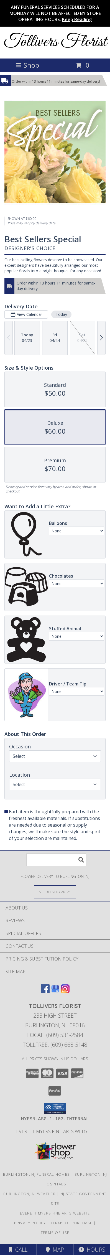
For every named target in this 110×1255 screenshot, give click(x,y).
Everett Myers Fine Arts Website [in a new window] (55, 1131)
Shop (27, 65)
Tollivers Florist (55, 42)
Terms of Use (55, 1232)
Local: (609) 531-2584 (55, 1035)
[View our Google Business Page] (55, 991)
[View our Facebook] (45, 991)
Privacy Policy (30, 1222)
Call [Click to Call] (18, 1249)
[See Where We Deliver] (55, 891)
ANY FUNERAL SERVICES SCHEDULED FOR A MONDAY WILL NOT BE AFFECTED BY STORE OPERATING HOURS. (55, 13)
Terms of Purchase (72, 1222)
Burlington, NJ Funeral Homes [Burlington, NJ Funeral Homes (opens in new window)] (36, 1174)
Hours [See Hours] (91, 1249)
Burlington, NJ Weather (29, 1193)
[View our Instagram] (65, 991)
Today (61, 314)
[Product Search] (56, 859)
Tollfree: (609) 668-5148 (55, 1044)
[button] (55, 1108)
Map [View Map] (55, 1249)
